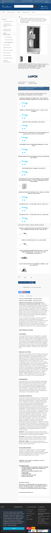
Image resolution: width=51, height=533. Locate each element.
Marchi (33, 12)
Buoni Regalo (29, 519)
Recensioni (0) (29, 296)
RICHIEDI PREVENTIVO (24, 282)
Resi (27, 517)
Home (3, 12)
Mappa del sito (26, 12)
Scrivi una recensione (36, 287)
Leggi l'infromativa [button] (11, 525)
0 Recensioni (26, 287)
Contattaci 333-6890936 (27, 1)
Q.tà (19, 277)
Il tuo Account (29, 510)
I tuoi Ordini (29, 511)
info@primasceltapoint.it (43, 523)
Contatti (19, 12)
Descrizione (21, 296)
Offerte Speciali (11, 12)
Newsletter (29, 515)
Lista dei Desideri (30, 513)
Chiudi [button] (13, 528)
